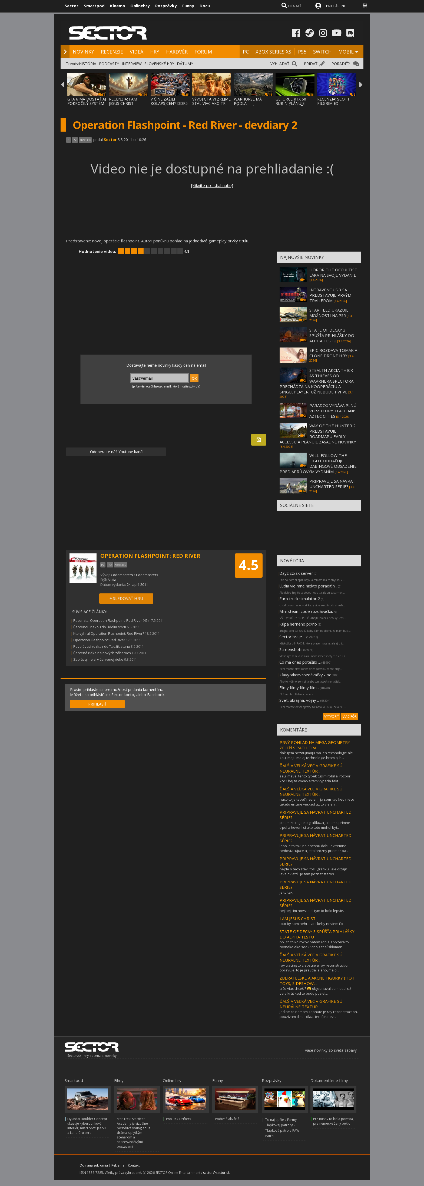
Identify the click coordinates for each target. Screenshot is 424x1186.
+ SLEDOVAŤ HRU (126, 598)
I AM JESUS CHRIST (298, 918)
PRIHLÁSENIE (336, 6)
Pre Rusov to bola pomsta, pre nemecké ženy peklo (333, 1121)
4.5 (249, 565)
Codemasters (122, 574)
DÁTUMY (185, 63)
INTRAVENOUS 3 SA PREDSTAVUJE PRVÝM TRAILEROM (330, 295)
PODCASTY (109, 63)
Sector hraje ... (292, 636)
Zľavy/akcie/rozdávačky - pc (305, 674)
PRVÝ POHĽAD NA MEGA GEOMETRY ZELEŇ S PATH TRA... (315, 745)
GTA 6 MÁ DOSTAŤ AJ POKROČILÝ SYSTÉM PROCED (86, 103)
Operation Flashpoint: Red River (99, 639)
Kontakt (134, 1165)
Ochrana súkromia (94, 1165)
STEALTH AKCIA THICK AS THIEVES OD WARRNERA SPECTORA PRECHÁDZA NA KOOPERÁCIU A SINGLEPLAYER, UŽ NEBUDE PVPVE (316, 381)
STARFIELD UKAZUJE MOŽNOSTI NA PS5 (329, 312)
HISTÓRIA (87, 63)
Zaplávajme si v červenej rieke (98, 659)
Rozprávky (166, 5)
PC (246, 51)
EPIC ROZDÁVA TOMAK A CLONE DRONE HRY (333, 353)
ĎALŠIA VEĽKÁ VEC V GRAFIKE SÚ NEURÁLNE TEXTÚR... (311, 768)
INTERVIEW (132, 63)
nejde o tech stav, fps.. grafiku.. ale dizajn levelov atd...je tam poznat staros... (313, 871)
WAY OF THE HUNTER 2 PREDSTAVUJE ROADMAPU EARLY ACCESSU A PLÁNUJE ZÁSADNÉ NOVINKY (318, 434)
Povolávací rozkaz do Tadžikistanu (101, 646)
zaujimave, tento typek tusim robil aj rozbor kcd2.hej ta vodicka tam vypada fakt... (315, 778)
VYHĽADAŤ (279, 63)
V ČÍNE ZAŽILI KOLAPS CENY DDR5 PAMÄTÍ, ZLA (169, 103)
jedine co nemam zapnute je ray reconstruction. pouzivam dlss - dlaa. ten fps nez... (319, 1014)
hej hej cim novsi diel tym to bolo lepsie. (312, 910)
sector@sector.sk (216, 1172)
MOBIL (346, 51)
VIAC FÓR (350, 716)
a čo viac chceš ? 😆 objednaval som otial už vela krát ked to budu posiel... (315, 991)
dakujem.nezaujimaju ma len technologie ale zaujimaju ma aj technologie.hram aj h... (316, 755)
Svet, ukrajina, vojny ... (299, 700)
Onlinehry (140, 5)
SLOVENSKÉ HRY (159, 63)
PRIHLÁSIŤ (97, 704)
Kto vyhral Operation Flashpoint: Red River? (108, 633)
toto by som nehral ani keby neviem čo (311, 923)
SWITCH (322, 51)
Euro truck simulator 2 (299, 598)
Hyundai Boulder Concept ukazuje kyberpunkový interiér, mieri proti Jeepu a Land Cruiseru (87, 1126)
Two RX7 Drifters (178, 1119)
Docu (205, 5)
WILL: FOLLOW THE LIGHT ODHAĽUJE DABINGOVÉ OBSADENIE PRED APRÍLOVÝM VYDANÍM (318, 463)
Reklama (117, 1165)
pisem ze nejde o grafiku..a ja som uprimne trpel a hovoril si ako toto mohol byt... (315, 825)
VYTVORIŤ (331, 716)
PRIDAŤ (310, 63)
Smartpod (94, 5)
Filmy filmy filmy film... (299, 687)
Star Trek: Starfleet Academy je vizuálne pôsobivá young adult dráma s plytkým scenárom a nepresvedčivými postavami (133, 1133)
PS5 (302, 51)
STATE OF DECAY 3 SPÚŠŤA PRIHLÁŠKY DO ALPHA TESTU (331, 335)
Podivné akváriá (227, 1119)
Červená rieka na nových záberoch (102, 652)
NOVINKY (83, 51)
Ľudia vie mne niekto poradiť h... (308, 586)
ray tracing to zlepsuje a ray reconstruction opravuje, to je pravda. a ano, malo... (315, 968)
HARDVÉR (177, 51)
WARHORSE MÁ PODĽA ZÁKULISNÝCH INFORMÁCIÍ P (248, 105)
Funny (188, 5)
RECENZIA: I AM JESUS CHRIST (123, 101)
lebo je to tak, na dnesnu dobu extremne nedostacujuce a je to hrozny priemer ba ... (314, 848)
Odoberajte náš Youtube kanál (116, 451)
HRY (154, 51)
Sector (71, 5)
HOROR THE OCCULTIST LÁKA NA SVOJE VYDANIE (333, 272)
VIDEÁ (136, 51)
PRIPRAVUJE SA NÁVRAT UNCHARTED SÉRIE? (332, 483)
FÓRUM (203, 51)
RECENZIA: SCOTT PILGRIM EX (333, 101)
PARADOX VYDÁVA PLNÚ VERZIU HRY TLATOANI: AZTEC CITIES (332, 411)
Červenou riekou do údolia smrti (99, 626)
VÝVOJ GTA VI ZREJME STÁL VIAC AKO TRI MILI (211, 103)
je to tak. (286, 892)
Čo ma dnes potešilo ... (300, 662)
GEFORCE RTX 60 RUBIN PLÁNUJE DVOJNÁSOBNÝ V (291, 103)
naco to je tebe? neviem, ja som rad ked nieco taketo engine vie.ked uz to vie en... (317, 802)
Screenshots (291, 649)
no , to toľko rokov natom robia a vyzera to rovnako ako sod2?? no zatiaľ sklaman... (314, 944)
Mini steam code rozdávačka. (306, 611)
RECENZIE (112, 51)
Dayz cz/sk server (296, 573)
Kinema (117, 5)
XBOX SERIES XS (273, 51)
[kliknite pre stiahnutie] (212, 185)
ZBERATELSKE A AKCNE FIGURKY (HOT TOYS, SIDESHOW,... (317, 980)
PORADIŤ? (341, 63)
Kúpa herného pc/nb (298, 624)
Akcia (112, 579)
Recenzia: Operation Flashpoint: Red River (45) (110, 620)
